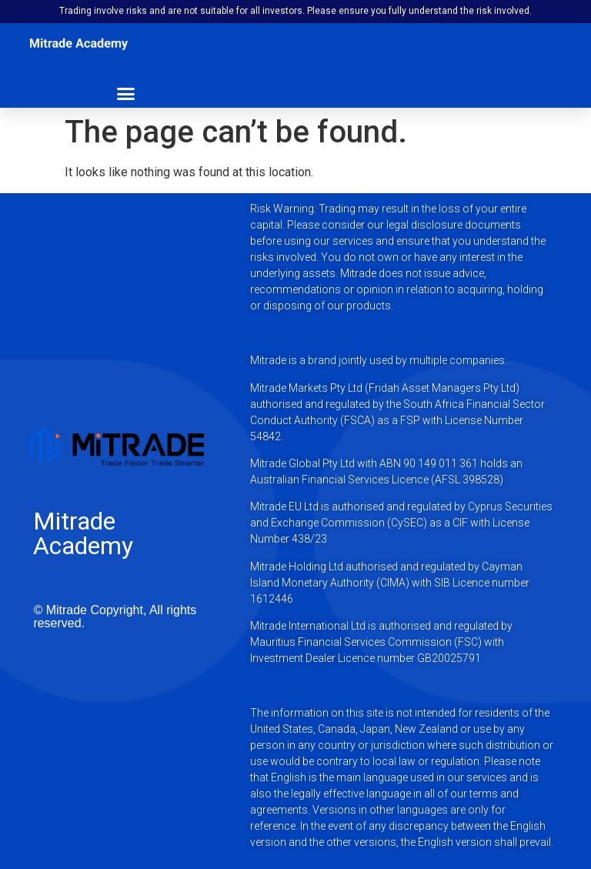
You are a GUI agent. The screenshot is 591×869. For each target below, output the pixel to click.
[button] (126, 93)
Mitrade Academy (83, 533)
